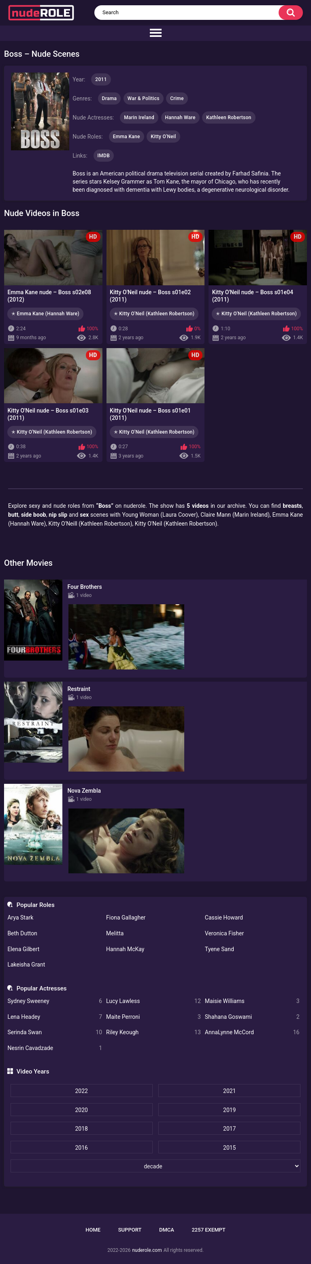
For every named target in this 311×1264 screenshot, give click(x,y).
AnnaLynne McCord (252, 1032)
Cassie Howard (224, 917)
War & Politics (144, 98)
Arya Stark (20, 917)
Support (130, 1230)
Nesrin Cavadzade (54, 1048)
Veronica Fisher (224, 933)
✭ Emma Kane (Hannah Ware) (45, 314)
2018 (81, 1128)
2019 (229, 1110)
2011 (101, 79)
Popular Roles (36, 905)
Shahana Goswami (252, 1017)
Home (92, 1230)
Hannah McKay (125, 949)
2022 (81, 1091)
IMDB (104, 155)
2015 (229, 1147)
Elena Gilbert (23, 949)
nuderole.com (147, 1250)
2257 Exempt (208, 1230)
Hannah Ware (180, 117)
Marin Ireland (139, 117)
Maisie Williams (252, 1001)
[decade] (156, 1165)
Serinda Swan (54, 1032)
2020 (81, 1110)
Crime (177, 98)
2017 (229, 1128)
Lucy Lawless (153, 1001)
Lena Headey (54, 1017)
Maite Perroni (153, 1017)
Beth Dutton (22, 933)
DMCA (166, 1230)
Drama (109, 98)
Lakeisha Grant (26, 964)
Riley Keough (153, 1032)
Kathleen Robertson (228, 117)
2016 (81, 1147)
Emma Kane (126, 136)
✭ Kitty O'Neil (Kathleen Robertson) (154, 314)
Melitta (115, 933)
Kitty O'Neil (163, 136)
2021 (229, 1091)
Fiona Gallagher (125, 917)
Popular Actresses (42, 988)
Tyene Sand (219, 949)
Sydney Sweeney (54, 1001)
